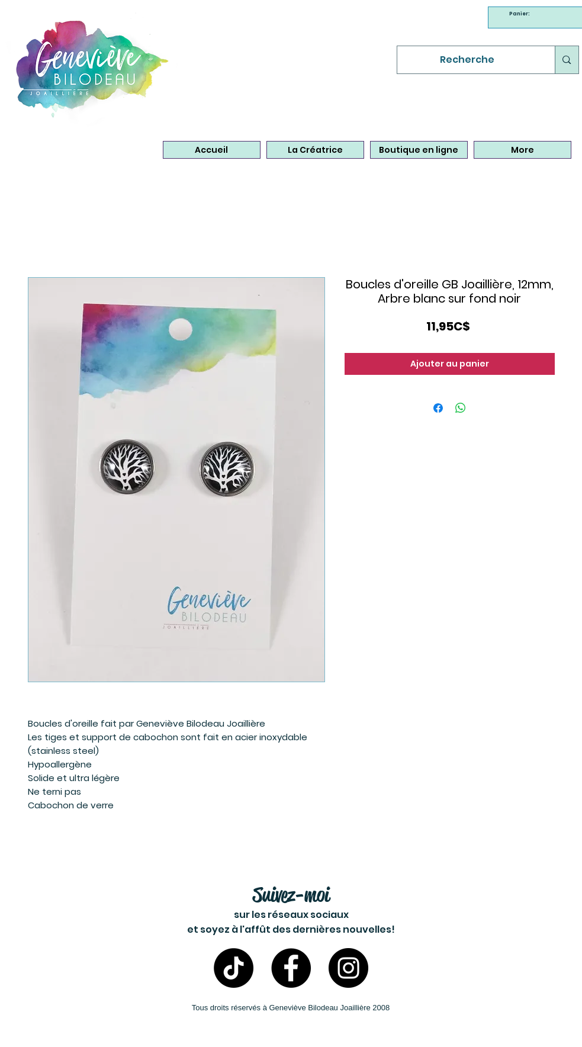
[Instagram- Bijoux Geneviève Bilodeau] (348, 968)
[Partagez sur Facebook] (438, 408)
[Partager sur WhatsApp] (461, 408)
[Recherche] (467, 59)
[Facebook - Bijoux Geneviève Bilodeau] (291, 968)
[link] (521, 14)
